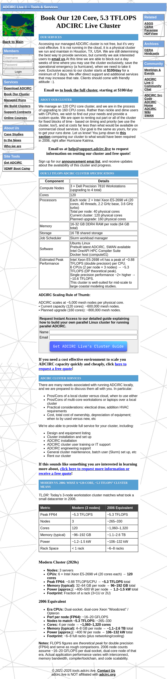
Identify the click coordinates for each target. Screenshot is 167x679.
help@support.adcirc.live (89, 149)
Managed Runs (15, 100)
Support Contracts (17, 112)
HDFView (151, 33)
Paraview (151, 30)
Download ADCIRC (18, 88)
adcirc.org (107, 674)
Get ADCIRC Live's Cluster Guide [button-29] (88, 346)
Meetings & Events (152, 71)
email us (58, 59)
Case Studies (13, 134)
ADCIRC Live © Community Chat (153, 84)
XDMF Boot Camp (17, 168)
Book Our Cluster (17, 94)
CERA (148, 27)
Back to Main (13, 42)
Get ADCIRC (13, 162)
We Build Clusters (17, 106)
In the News (12, 140)
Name (44, 332)
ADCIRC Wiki (150, 110)
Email (43, 337)
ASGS (148, 23)
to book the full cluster (78, 90)
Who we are (12, 146)
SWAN (149, 115)
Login (18, 71)
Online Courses (15, 118)
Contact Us (106, 670)
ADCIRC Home (150, 103)
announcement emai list (81, 161)
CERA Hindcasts (151, 51)
